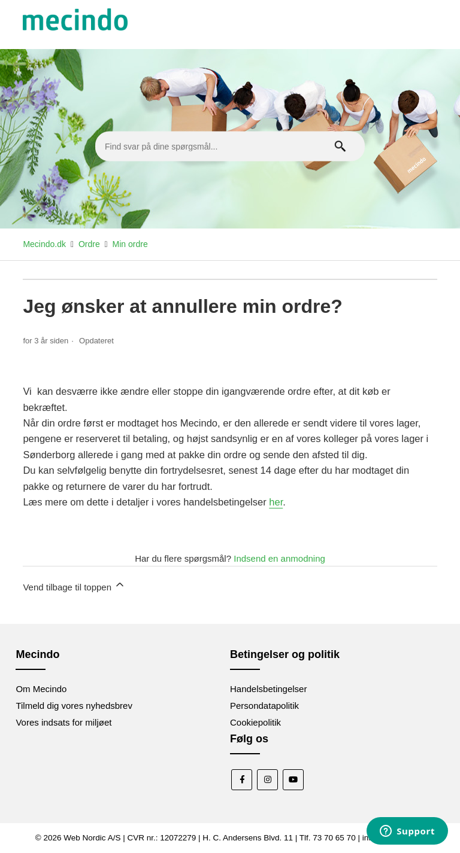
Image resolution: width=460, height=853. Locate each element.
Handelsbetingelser (268, 689)
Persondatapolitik (264, 705)
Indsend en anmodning (279, 558)
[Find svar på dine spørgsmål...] (230, 147)
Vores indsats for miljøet (63, 722)
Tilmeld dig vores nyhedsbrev (74, 705)
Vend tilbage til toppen (74, 585)
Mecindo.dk (44, 244)
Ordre (89, 244)
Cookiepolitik (255, 722)
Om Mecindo (41, 689)
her (276, 501)
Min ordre (130, 244)
